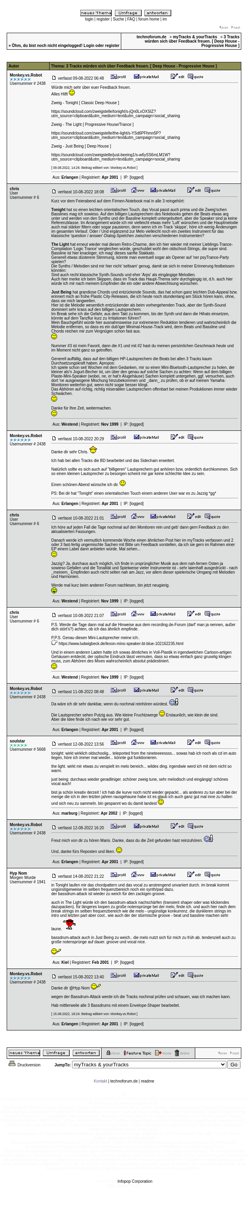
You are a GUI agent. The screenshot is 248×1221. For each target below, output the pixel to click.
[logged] (137, 177)
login (89, 19)
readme (147, 1081)
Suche (118, 19)
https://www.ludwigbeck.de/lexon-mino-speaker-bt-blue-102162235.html (121, 643)
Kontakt (100, 1081)
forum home (148, 19)
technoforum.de (124, 1081)
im (165, 19)
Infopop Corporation (135, 1181)
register (102, 19)
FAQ (131, 19)
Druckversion (24, 1065)
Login (88, 45)
